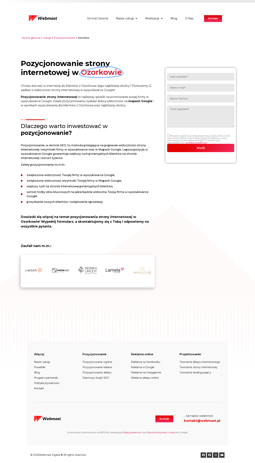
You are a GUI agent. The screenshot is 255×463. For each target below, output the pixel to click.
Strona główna (31, 37)
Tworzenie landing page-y (195, 372)
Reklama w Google (142, 367)
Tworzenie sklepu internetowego (200, 362)
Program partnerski (46, 377)
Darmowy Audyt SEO (96, 377)
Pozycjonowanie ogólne (97, 362)
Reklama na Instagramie (146, 372)
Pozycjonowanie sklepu (97, 372)
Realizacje (154, 18)
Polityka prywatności (46, 383)
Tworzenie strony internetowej (198, 367)
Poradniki (39, 367)
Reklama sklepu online (145, 377)
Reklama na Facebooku (145, 362)
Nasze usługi (126, 18)
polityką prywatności (196, 142)
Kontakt (39, 388)
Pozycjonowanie (65, 37)
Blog (174, 18)
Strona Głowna (97, 18)
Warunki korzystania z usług (161, 432)
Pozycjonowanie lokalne (97, 367)
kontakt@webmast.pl (202, 421)
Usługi (47, 37)
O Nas (189, 18)
